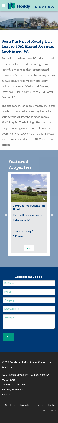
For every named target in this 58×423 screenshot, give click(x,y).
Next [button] (52, 215)
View (29, 248)
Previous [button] (6, 215)
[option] (29, 215)
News (40, 405)
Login (53, 409)
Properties (25, 405)
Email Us (6, 394)
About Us (9, 405)
